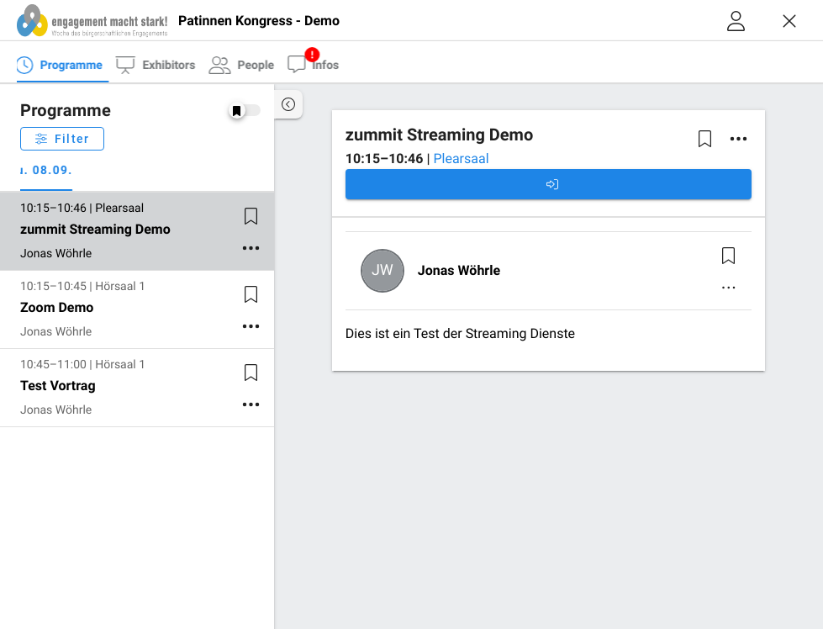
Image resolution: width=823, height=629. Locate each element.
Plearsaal (460, 158)
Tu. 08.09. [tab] (52, 170)
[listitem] (137, 231)
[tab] (51, 63)
